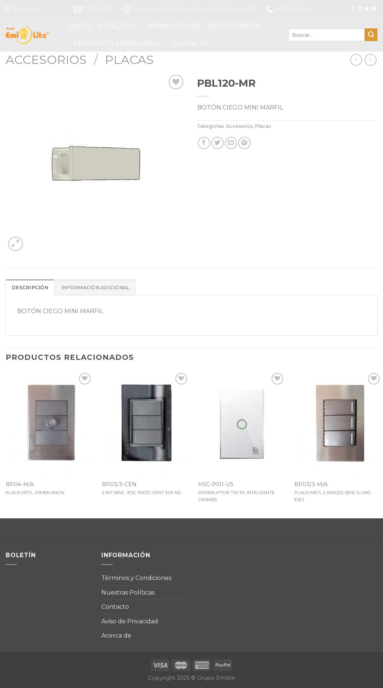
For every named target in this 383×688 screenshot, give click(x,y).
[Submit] (371, 34)
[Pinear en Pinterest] (244, 143)
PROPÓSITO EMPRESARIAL (118, 43)
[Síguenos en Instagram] (359, 9)
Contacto (115, 606)
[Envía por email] (231, 143)
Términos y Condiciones (136, 577)
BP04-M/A (20, 484)
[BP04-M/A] (49, 423)
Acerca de (116, 635)
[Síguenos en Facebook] (352, 9)
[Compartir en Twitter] (217, 143)
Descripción (30, 287)
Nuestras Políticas (127, 592)
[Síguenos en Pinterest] (373, 9)
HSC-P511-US (215, 484)
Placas (129, 59)
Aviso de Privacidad (129, 621)
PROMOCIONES (174, 26)
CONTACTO (189, 43)
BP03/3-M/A (311, 484)
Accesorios (46, 59)
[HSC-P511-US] (242, 423)
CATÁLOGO (119, 26)
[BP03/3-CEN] (145, 423)
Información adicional (95, 287)
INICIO (80, 26)
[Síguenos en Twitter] (366, 9)
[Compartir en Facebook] (204, 143)
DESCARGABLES (234, 26)
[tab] (30, 287)
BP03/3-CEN (119, 484)
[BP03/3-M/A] (338, 423)
